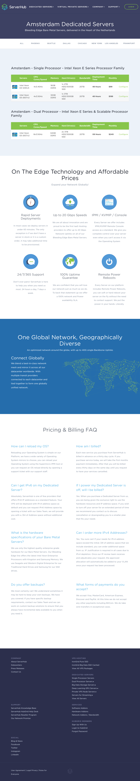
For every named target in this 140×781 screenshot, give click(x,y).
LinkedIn (15, 755)
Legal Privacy (32, 770)
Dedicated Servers (41, 7)
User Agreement (18, 770)
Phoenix (35, 43)
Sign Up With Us (79, 725)
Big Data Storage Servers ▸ (84, 685)
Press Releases (17, 669)
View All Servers (79, 699)
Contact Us (16, 672)
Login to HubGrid (79, 728)
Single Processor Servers (83, 678)
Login (131, 7)
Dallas (66, 43)
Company (99, 7)
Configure (123, 87)
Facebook (15, 745)
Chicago (82, 43)
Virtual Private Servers (73, 7)
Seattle (51, 43)
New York (97, 43)
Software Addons (80, 708)
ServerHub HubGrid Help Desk (24, 712)
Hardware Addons (80, 712)
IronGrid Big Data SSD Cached (85, 665)
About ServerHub (19, 662)
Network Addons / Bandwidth (85, 715)
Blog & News (17, 741)
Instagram (15, 751)
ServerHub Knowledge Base (23, 708)
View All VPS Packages (82, 669)
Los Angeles (111, 43)
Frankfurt (129, 43)
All (22, 43)
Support (114, 7)
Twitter (14, 748)
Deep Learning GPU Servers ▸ (85, 688)
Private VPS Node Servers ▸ (84, 692)
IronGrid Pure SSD (80, 662)
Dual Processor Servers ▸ (83, 682)
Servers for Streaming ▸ (82, 695)
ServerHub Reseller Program (24, 715)
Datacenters (16, 665)
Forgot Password (79, 731)
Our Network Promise (21, 718)
